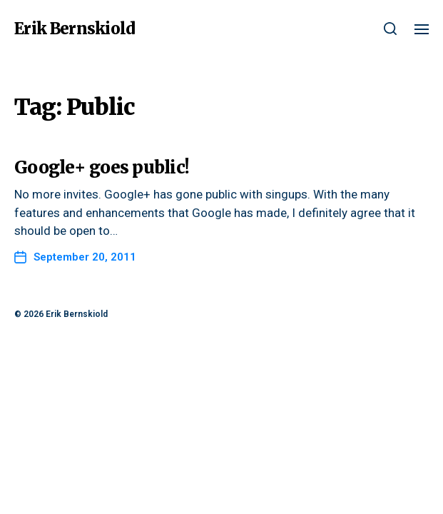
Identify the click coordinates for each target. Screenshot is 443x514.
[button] (390, 28)
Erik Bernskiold (74, 28)
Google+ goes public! (101, 167)
